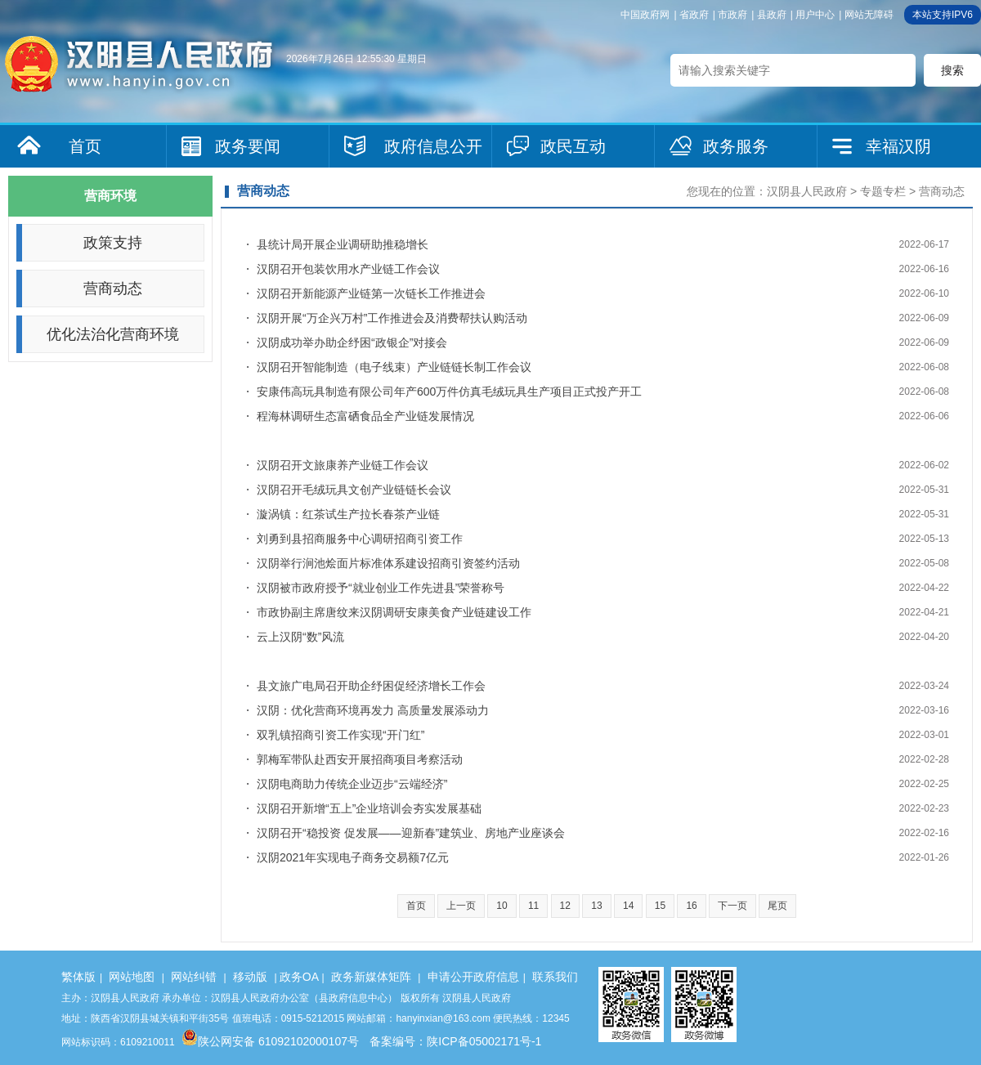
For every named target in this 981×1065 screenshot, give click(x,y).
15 (660, 905)
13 (596, 905)
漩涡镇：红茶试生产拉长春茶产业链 (348, 514)
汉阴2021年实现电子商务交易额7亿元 (353, 857)
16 (691, 905)
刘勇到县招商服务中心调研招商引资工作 (360, 538)
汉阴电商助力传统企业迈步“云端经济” (352, 783)
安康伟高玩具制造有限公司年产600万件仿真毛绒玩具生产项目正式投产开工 (449, 391)
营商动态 (112, 288)
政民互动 (573, 146)
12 (565, 905)
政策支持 (112, 243)
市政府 (732, 14)
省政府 (694, 14)
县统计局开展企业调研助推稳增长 (342, 244)
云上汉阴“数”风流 (300, 636)
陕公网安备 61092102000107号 (270, 1041)
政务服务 (735, 146)
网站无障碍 (869, 14)
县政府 (771, 14)
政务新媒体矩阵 (371, 976)
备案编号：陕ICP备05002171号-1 (455, 1041)
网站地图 (132, 976)
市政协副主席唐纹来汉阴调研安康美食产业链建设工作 (394, 612)
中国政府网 (645, 14)
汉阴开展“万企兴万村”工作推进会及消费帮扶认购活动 (392, 317)
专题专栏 (883, 191)
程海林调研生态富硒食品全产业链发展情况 (365, 416)
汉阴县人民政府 (807, 191)
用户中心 (815, 14)
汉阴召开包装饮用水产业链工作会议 (348, 268)
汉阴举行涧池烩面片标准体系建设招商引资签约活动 (388, 563)
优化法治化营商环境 (113, 334)
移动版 (250, 976)
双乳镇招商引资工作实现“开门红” (340, 734)
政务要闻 (247, 146)
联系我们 (555, 976)
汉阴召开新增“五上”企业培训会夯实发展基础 (369, 808)
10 (501, 905)
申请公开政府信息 (473, 976)
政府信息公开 (433, 146)
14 (628, 905)
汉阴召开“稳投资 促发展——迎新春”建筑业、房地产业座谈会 (411, 832)
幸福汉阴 (898, 146)
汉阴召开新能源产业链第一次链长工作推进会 (371, 293)
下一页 (732, 905)
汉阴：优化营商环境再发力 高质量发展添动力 (373, 710)
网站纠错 (194, 976)
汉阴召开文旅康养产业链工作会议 (342, 465)
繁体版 (78, 976)
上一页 (461, 905)
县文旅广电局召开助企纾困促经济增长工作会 (371, 685)
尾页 (777, 905)
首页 (85, 146)
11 (533, 905)
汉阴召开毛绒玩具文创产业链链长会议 (354, 489)
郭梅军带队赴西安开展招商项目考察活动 (360, 759)
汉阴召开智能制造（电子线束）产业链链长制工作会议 (394, 367)
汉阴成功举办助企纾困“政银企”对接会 (352, 342)
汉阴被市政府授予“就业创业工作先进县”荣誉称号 (380, 587)
